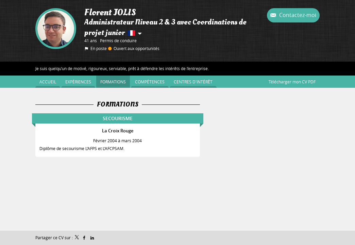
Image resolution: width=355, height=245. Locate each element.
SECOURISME (118, 118)
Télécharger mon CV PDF (292, 81)
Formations (117, 104)
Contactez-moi (297, 15)
